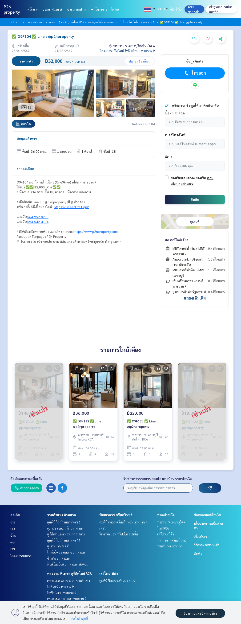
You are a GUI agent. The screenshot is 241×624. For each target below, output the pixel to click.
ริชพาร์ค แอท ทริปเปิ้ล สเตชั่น (118, 534)
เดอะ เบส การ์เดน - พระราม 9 (66, 598)
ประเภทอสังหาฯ (79, 9)
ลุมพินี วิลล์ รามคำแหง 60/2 (117, 580)
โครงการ (101, 9)
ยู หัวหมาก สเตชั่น (59, 546)
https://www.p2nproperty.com (95, 231)
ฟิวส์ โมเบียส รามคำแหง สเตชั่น (67, 564)
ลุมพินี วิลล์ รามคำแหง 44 (63, 540)
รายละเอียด (25, 169)
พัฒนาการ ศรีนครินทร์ (116, 515)
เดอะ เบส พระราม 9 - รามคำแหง (68, 580)
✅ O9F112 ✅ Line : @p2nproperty (88, 424)
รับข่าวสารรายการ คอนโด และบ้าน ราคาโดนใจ (157, 478)
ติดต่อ (115, 9)
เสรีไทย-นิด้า (108, 573)
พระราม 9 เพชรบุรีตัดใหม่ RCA (69, 573)
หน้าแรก (33, 9)
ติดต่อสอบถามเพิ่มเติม (26, 478)
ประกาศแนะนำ (52, 9)
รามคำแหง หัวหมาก (61, 515)
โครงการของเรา (21, 556)
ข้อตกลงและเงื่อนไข (207, 515)
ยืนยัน (195, 199)
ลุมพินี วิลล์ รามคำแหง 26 (63, 522)
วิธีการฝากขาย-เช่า (206, 545)
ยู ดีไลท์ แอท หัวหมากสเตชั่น (66, 534)
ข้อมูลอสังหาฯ (27, 138)
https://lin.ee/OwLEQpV (71, 207)
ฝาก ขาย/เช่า (194, 9)
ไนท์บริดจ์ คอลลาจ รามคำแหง (66, 552)
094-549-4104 (37, 221)
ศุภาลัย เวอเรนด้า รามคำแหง (65, 528)
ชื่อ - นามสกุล (175, 113)
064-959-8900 (37, 216)
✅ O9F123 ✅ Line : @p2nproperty (142, 424)
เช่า (12, 528)
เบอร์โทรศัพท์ (175, 135)
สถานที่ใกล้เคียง (176, 240)
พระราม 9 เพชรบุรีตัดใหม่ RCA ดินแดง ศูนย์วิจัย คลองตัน (81, 22)
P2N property (12, 9)
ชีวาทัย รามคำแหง (58, 558)
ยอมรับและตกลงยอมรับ (188, 178)
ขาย (13, 522)
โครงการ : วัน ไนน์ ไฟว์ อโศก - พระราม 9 (127, 50)
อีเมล (169, 157)
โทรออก (195, 73)
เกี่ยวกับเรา (201, 536)
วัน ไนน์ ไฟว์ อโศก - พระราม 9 (136, 22)
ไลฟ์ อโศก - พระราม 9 (61, 592)
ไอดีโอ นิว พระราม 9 (60, 586)
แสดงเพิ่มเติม (195, 298)
